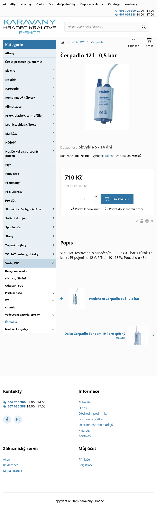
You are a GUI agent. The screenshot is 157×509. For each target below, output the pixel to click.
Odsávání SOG (14, 285)
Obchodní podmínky (62, 4)
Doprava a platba (91, 4)
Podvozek (12, 174)
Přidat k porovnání (87, 209)
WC (7, 300)
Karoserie (12, 88)
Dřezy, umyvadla (16, 271)
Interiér (10, 79)
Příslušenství (14, 192)
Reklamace (10, 465)
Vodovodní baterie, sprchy (22, 314)
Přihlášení (85, 459)
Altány (9, 53)
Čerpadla (11, 322)
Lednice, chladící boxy (20, 124)
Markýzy (11, 133)
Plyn (8, 165)
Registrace (85, 465)
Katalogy (114, 4)
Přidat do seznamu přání (126, 209)
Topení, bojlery (15, 245)
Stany (9, 236)
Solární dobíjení (16, 218)
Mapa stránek (12, 471)
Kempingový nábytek (20, 97)
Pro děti (10, 200)
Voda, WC (12, 263)
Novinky (25, 4)
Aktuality (9, 4)
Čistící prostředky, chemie (23, 62)
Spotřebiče (12, 227)
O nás (40, 4)
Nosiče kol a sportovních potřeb (22, 154)
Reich (109, 156)
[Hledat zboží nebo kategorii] (106, 27)
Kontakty (130, 4)
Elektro (10, 71)
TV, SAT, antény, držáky (21, 254)
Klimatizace (13, 106)
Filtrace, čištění (15, 278)
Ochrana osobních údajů (95, 425)
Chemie (10, 307)
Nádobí (10, 142)
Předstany (12, 183)
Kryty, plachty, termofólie (23, 115)
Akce (6, 459)
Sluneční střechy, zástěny (23, 209)
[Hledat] (144, 27)
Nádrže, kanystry (16, 329)
